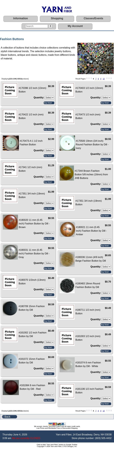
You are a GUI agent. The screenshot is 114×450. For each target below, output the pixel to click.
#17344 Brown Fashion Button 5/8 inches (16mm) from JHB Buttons (91, 174)
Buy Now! (48, 103)
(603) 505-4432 (103, 438)
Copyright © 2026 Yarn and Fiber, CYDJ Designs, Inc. (57, 446)
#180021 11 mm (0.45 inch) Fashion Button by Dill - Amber (91, 231)
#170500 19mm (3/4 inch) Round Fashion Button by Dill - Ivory (92, 144)
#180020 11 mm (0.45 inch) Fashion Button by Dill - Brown (34, 223)
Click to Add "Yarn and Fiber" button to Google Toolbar (57, 444)
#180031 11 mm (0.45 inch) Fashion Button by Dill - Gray (34, 253)
